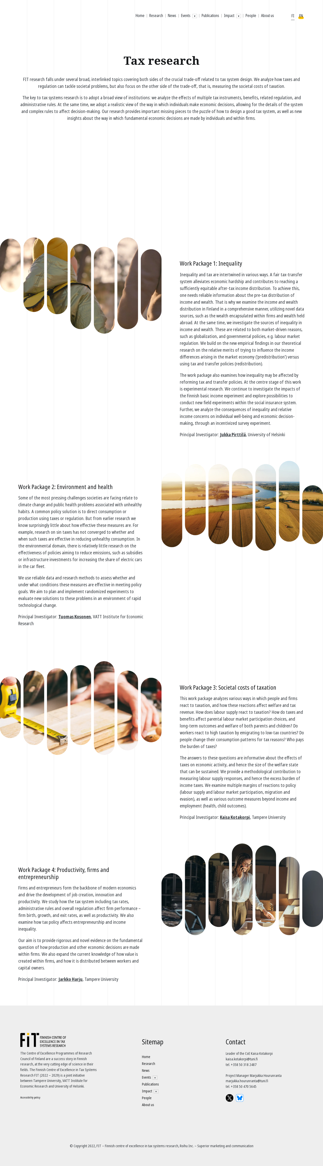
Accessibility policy (30, 1097)
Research (156, 15)
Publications (210, 15)
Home (140, 15)
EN (301, 16)
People (251, 15)
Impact (229, 15)
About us (267, 15)
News (172, 15)
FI (293, 16)
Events (185, 15)
